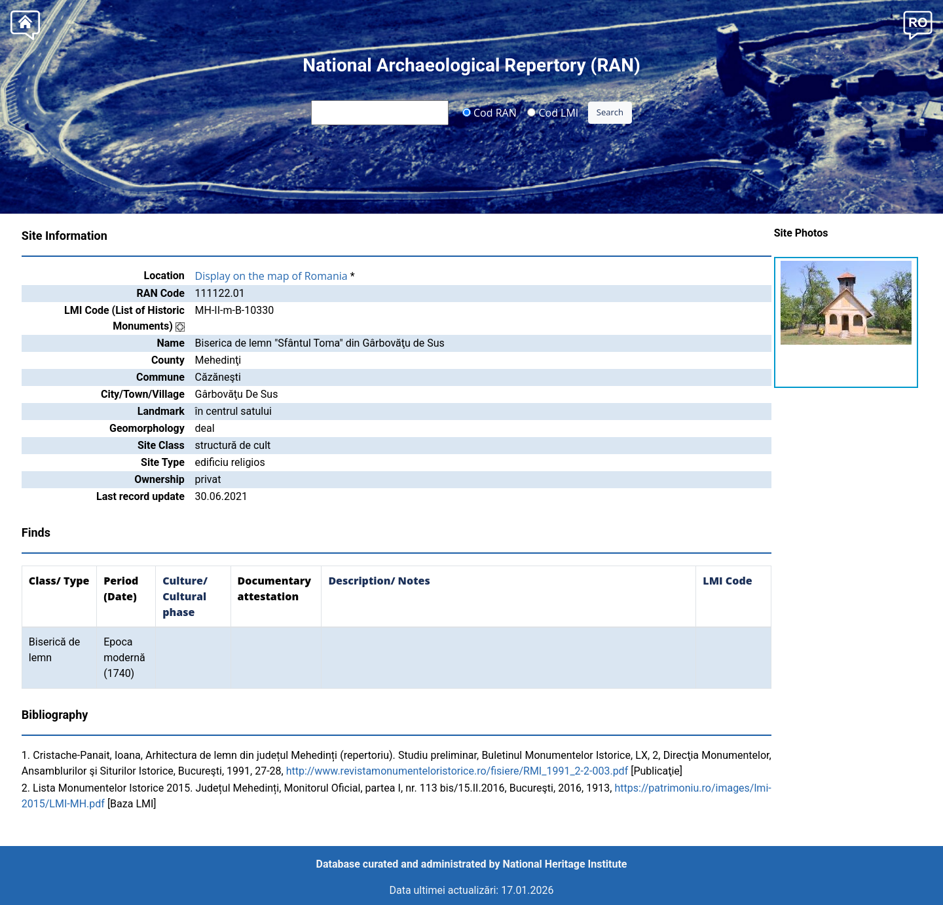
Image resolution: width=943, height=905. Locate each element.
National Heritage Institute (565, 864)
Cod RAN (489, 112)
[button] (918, 24)
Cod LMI (552, 112)
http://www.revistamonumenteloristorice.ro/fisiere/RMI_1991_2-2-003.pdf (457, 771)
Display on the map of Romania (271, 276)
